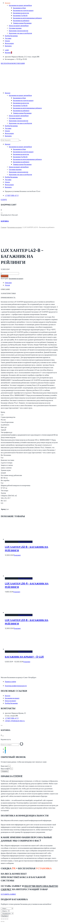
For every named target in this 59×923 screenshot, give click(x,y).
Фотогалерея (9, 43)
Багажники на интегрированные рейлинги (27, 18)
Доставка (8, 38)
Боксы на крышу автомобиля (19, 25)
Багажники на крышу (15, 227)
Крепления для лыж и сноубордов (20, 33)
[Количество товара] (10, 273)
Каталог (7, 3)
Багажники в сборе (19, 8)
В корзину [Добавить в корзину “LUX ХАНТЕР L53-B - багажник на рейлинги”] (25, 615)
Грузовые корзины (15, 28)
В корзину (4, 276)
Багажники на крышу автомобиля (20, 5)
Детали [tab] (7, 285)
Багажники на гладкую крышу (23, 10)
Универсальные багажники (22, 23)
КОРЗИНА (5, 221)
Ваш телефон (5, 768)
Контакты (8, 46)
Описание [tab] (8, 283)
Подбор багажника (11, 36)
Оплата (7, 41)
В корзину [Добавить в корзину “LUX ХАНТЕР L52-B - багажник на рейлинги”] (25, 542)
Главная (3, 227)
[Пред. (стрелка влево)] (1, 921)
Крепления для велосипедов (18, 31)
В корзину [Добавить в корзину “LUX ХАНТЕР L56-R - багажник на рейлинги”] (25, 578)
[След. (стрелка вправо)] (3, 921)
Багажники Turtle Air (20, 15)
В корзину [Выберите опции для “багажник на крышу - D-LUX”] (25, 652)
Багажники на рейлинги (21, 20)
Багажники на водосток (21, 13)
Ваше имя (4, 766)
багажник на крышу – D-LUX (24, 656)
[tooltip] (5, 748)
